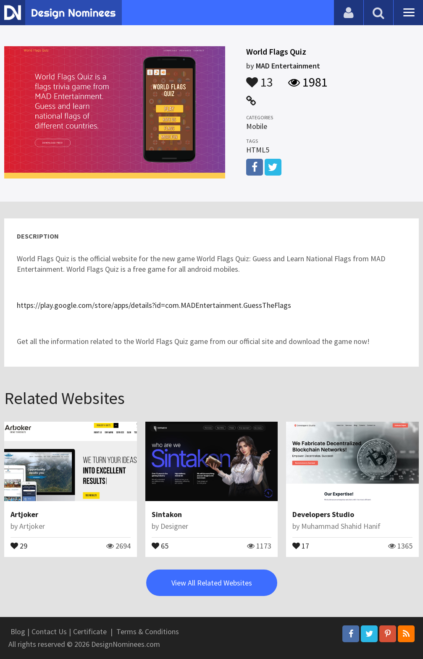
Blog (18, 631)
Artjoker (24, 514)
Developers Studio (323, 514)
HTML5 (257, 150)
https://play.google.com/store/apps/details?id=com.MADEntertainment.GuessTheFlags (154, 305)
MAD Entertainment (288, 66)
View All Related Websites (211, 583)
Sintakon (167, 514)
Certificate (90, 631)
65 (160, 545)
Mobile (256, 126)
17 (300, 545)
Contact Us (49, 631)
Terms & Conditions (147, 631)
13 (259, 78)
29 (19, 545)
